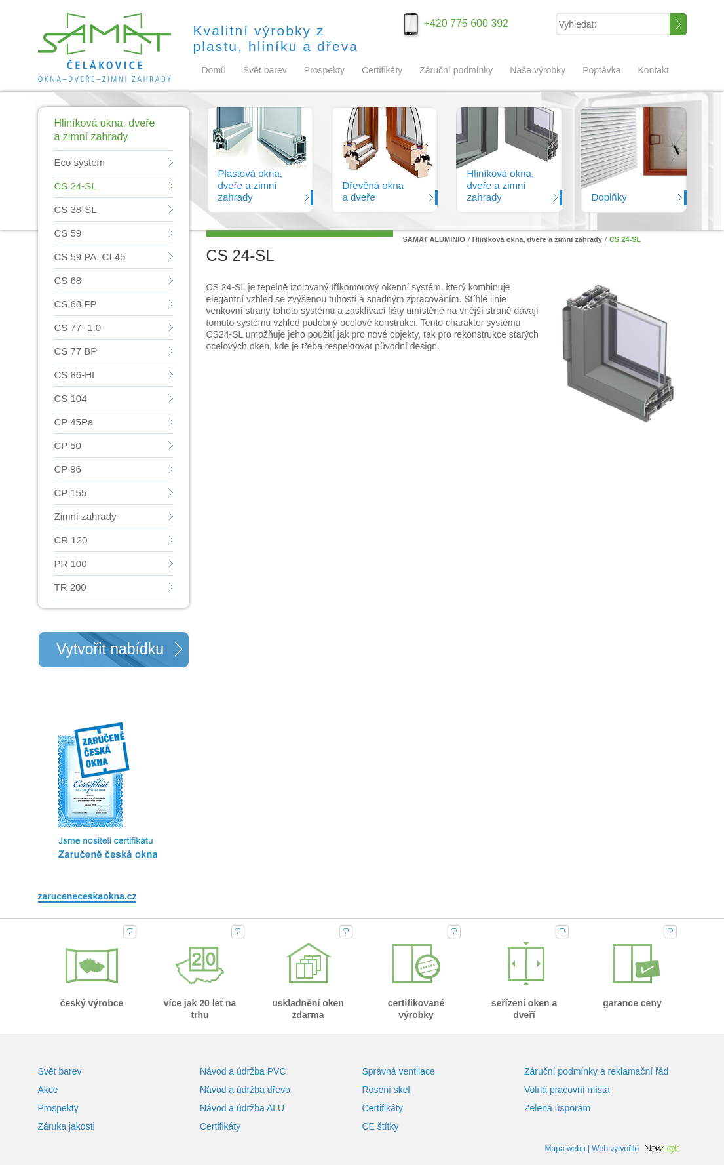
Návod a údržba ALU (242, 1108)
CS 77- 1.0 (78, 327)
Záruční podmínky (456, 70)
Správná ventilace (398, 1071)
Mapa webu (565, 1148)
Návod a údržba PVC (243, 1071)
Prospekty (324, 70)
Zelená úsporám (557, 1108)
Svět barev (265, 70)
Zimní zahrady (85, 516)
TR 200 (70, 587)
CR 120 (71, 539)
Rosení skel (386, 1089)
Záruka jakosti (66, 1126)
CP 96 (67, 469)
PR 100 (70, 563)
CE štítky (380, 1126)
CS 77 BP (76, 351)
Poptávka (601, 70)
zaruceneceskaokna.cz (87, 896)
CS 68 (68, 280)
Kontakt (653, 70)
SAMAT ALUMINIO (108, 46)
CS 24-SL (75, 185)
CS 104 (70, 398)
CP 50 (67, 445)
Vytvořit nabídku (110, 649)
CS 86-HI (74, 374)
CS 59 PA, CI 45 (90, 256)
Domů (214, 70)
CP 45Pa (74, 421)
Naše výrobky (537, 70)
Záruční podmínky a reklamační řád (596, 1071)
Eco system (79, 162)
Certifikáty (382, 70)
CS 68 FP (75, 303)
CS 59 (68, 233)
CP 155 (70, 492)
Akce (48, 1089)
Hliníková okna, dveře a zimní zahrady (537, 239)
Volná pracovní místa (567, 1089)
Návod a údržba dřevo (245, 1089)
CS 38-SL (75, 209)
